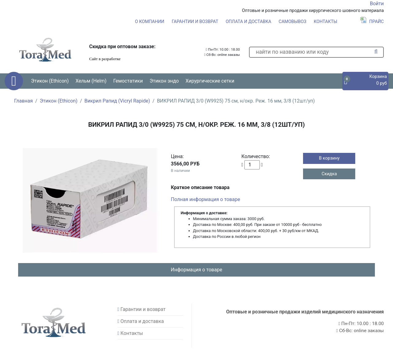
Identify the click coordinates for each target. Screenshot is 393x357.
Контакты (325, 21)
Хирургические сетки (209, 81)
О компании (149, 21)
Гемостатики (128, 81)
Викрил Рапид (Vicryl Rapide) (117, 101)
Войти (377, 3)
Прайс (372, 21)
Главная (23, 101)
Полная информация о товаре (205, 199)
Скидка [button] (329, 174)
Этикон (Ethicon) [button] (50, 81)
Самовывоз (292, 21)
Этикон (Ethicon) (58, 101)
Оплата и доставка (248, 21)
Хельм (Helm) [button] (91, 81)
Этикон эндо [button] (164, 81)
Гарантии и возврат (195, 21)
